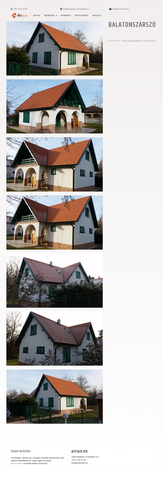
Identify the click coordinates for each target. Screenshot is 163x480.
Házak (146, 41)
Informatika (66, 15)
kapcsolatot (18, 463)
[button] (50, 15)
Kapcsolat (96, 15)
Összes (153, 41)
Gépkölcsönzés (81, 15)
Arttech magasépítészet (131, 41)
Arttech (36, 15)
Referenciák (50, 15)
